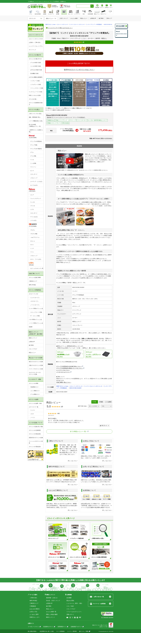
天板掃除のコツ (34, 387)
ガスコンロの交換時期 (35, 430)
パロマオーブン (34, 301)
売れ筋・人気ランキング (53, 600)
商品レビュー (32, 352)
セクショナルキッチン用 (36, 268)
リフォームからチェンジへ (74, 611)
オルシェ (32, 241)
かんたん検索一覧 (51, 611)
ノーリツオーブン (35, 305)
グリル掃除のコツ (35, 394)
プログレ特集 (33, 233)
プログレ (32, 230)
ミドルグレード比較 (35, 84)
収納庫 (30, 327)
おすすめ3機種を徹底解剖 (35, 77)
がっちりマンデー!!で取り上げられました (60, 28)
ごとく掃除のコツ (35, 390)
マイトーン (33, 167)
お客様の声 (32, 341)
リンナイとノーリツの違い (36, 91)
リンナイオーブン (35, 297)
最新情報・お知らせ (51, 597)
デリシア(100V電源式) (36, 148)
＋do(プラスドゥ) (34, 237)
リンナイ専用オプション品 (36, 308)
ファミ (32, 252)
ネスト (32, 244)
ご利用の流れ (33, 597)
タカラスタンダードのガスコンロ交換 (35, 373)
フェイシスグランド (35, 198)
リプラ (32, 209)
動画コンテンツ (33, 338)
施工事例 (31, 345)
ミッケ (32, 248)
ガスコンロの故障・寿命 (35, 403)
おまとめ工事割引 (35, 609)
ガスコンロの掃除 (33, 383)
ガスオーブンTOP (33, 294)
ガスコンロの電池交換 (35, 446)
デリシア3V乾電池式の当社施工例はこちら (68, 366)
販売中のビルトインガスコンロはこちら (78, 70)
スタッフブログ (33, 349)
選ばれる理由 (70, 600)
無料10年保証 (32, 284)
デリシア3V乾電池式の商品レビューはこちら (69, 368)
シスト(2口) (33, 220)
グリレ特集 (33, 156)
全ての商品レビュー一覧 (78, 431)
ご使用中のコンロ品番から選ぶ (36, 130)
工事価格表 (33, 606)
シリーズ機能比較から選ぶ (36, 121)
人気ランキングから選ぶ (35, 113)
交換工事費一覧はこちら (63, 382)
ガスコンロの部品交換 (35, 434)
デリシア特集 (33, 145)
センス (32, 170)
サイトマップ (32, 49)
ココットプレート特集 (36, 312)
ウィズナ (32, 202)
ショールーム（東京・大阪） (74, 603)
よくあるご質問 (34, 614)
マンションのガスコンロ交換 (36, 442)
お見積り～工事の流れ (35, 42)
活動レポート (70, 614)
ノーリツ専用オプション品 (36, 323)
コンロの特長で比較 (35, 66)
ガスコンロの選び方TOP (35, 59)
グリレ (32, 152)
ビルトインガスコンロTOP (36, 39)
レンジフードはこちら (62, 370)
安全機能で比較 (34, 73)
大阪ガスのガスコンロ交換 (36, 365)
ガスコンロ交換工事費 (35, 277)
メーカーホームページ (62, 372)
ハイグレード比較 (35, 80)
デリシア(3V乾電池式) (36, 141)
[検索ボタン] (92, 6)
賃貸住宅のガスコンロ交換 (36, 437)
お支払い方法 (33, 611)
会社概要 (68, 597)
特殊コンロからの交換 (35, 95)
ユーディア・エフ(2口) (36, 181)
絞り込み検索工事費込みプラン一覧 (35, 125)
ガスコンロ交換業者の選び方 (36, 103)
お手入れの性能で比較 (36, 70)
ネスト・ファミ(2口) (35, 259)
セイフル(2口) (33, 185)
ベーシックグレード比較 (36, 88)
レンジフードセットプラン (36, 46)
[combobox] (83, 6)
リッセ (32, 159)
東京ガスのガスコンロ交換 (36, 361)
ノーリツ (32, 417)
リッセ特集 (33, 163)
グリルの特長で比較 (35, 62)
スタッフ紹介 (70, 606)
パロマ (32, 414)
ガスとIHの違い (33, 99)
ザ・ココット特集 (35, 315)
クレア (32, 195)
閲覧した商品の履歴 (51, 614)
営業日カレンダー (35, 617)
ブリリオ (32, 205)
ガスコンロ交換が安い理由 (36, 426)
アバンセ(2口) (33, 216)
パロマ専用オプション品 (35, 319)
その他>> (110, 12)
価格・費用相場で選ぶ (35, 117)
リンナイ (32, 410)
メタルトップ (33, 178)
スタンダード (33, 174)
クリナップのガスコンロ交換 (36, 369)
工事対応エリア (33, 281)
